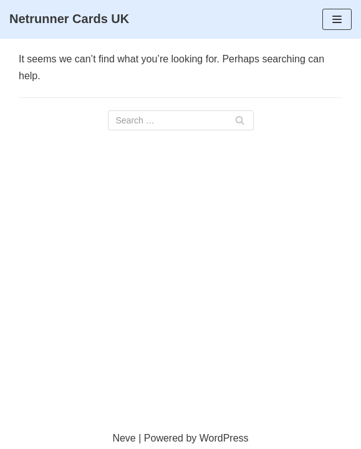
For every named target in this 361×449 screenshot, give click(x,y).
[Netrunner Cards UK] (69, 19)
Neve (123, 438)
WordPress (224, 438)
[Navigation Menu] (337, 19)
